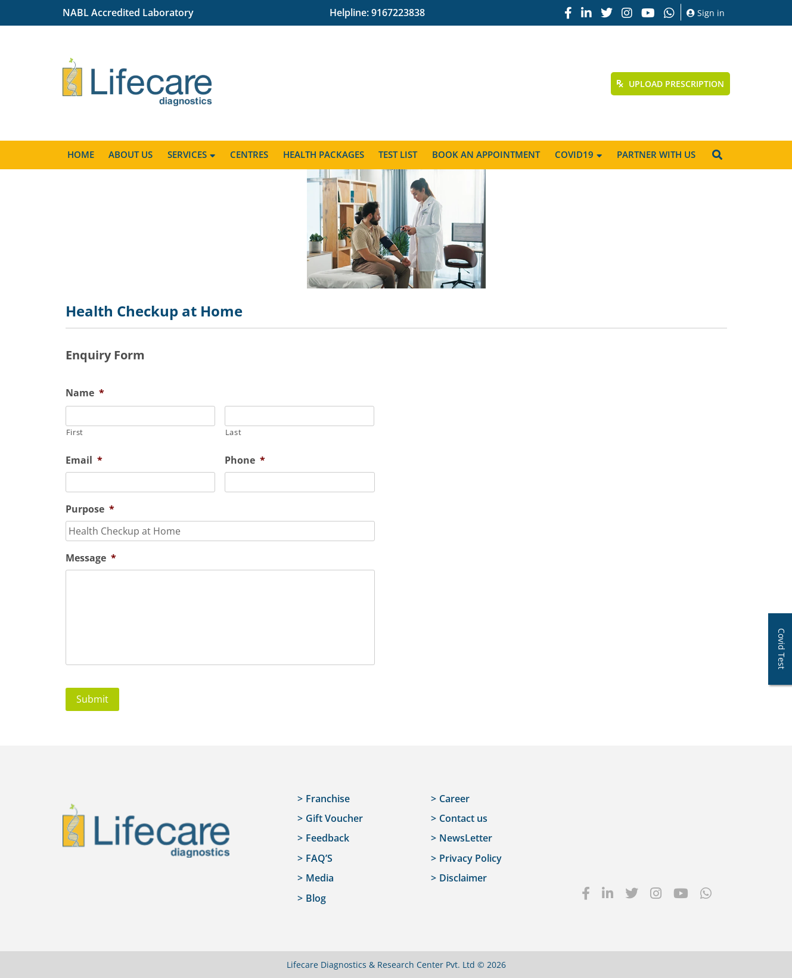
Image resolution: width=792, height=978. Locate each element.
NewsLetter (465, 838)
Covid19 (574, 154)
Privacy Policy (470, 857)
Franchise (328, 798)
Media (320, 877)
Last (233, 432)
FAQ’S (319, 857)
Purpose (90, 509)
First (74, 432)
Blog (316, 897)
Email (84, 460)
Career (454, 798)
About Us (130, 154)
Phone (245, 460)
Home (80, 154)
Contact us (463, 817)
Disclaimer (463, 877)
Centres (249, 154)
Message (91, 558)
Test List (397, 154)
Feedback (327, 838)
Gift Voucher (334, 817)
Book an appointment (486, 154)
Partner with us (656, 154)
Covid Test (781, 648)
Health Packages (323, 154)
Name (85, 393)
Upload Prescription (670, 83)
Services (187, 154)
